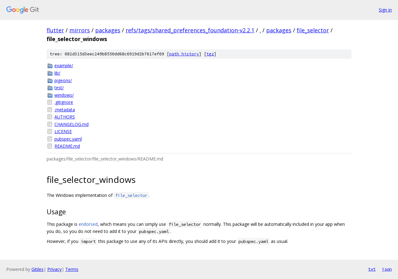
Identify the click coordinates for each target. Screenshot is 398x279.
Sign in (385, 10)
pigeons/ (63, 80)
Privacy (54, 269)
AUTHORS (64, 117)
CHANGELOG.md (71, 124)
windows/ (64, 95)
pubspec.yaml (68, 139)
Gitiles (37, 269)
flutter (55, 30)
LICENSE (63, 131)
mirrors (79, 30)
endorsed (88, 224)
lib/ (57, 73)
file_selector (313, 30)
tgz (210, 54)
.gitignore (63, 102)
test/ (59, 88)
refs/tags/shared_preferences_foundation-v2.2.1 (190, 30)
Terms (71, 269)
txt (372, 269)
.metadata (64, 110)
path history (184, 54)
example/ (63, 65)
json (387, 269)
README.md (67, 146)
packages (107, 30)
